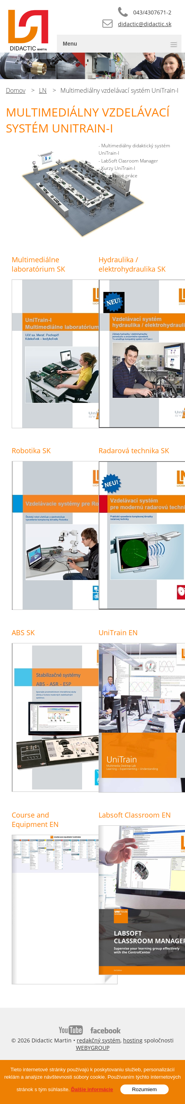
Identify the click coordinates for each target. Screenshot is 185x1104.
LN (43, 90)
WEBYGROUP (92, 1047)
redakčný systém (98, 1040)
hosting (133, 1040)
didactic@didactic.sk (144, 24)
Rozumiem (144, 1090)
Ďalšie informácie (92, 1090)
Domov (15, 90)
